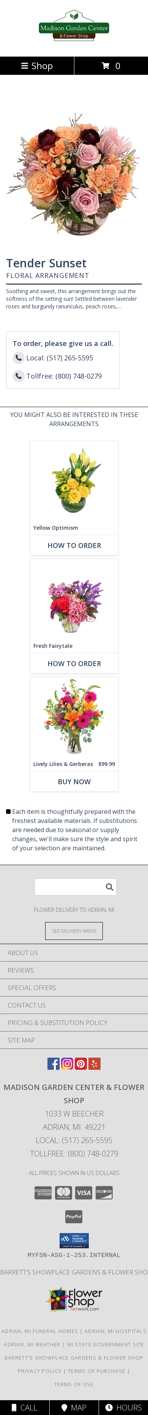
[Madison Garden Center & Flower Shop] (74, 45)
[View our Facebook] (53, 1067)
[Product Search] (76, 886)
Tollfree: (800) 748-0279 (74, 1153)
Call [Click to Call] (24, 1407)
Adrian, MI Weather (32, 1344)
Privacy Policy (39, 1371)
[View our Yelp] (94, 1067)
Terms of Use (74, 1384)
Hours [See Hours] (123, 1407)
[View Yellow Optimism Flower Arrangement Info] (74, 481)
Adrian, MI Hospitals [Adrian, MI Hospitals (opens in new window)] (115, 1331)
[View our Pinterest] (81, 1067)
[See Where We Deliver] (74, 930)
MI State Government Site (105, 1344)
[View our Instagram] (67, 1067)
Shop (37, 65)
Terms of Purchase (96, 1371)
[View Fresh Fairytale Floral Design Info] (74, 599)
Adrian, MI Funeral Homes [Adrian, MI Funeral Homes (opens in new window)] (40, 1331)
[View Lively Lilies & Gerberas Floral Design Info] (74, 717)
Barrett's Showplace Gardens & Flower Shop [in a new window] (74, 1357)
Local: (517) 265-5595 (74, 1140)
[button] (74, 1240)
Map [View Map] (74, 1407)
